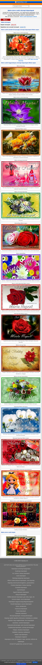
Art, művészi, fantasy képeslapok (21, 573)
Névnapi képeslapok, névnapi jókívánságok (21, 615)
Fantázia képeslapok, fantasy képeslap (21, 585)
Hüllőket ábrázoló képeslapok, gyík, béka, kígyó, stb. (21, 597)
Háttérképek (21, 641)
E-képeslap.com (24, 560)
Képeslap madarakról (21, 613)
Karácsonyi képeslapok (21, 608)
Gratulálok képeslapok (21, 587)
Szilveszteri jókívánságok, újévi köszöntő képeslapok (21, 625)
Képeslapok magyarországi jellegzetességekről (21, 601)
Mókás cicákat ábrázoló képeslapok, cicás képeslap (21, 580)
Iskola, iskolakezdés (21, 606)
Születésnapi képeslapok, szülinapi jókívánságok (21, 627)
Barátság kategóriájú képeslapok (21, 578)
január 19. (22, 27)
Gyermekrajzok (21, 590)
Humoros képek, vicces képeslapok (21, 599)
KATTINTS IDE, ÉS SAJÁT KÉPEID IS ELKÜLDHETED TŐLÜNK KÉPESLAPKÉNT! (21, 565)
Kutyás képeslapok (21, 611)
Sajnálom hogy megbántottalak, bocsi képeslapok (21, 620)
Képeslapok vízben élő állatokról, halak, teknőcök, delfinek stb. (21, 639)
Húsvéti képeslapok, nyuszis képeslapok (20, 604)
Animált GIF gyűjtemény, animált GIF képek (21, 644)
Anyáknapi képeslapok (21, 571)
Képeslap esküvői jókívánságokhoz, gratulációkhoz (21, 582)
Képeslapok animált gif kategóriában (20, 568)
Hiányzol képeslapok (21, 594)
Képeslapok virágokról (21, 637)
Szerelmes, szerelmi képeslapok (21, 622)
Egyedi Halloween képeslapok (21, 592)
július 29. (13, 24)
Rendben (35, 662)
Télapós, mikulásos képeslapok (21, 630)
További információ (21, 663)
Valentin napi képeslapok (21, 634)
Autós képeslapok (21, 575)
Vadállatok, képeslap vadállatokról (21, 632)
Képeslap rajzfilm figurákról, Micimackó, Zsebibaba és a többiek (21, 618)
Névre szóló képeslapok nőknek (28, 16)
